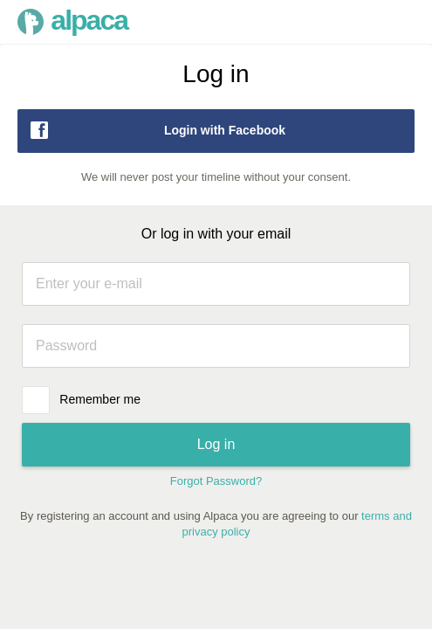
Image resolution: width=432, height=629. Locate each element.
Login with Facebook (156, 130)
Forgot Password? (216, 480)
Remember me (100, 399)
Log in (216, 444)
